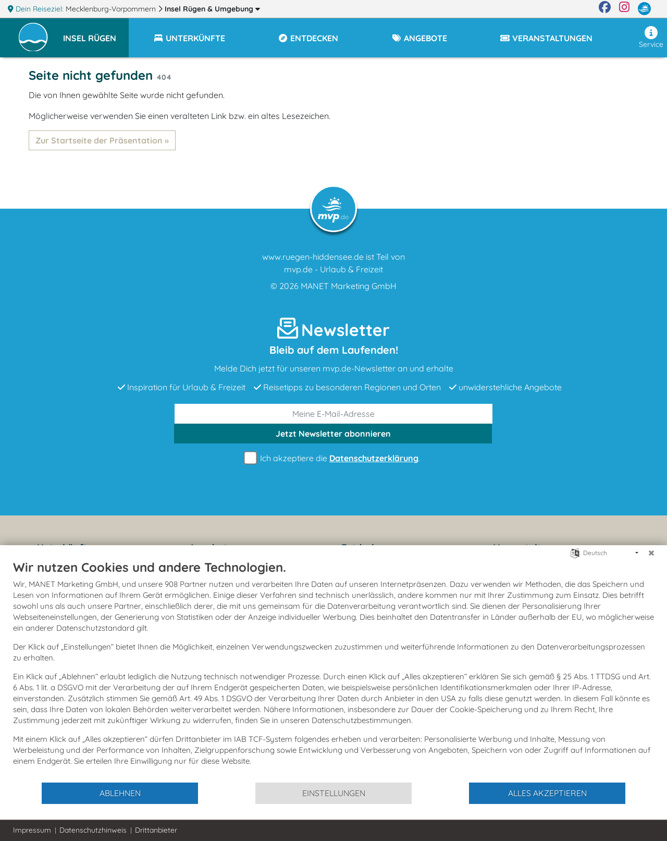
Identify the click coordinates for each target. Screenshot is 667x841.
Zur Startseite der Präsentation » (102, 140)
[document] (333, 670)
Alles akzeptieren (547, 793)
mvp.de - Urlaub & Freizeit (333, 269)
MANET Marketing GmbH (349, 286)
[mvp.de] (644, 9)
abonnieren (333, 433)
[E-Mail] (333, 414)
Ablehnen (120, 793)
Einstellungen (333, 793)
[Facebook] (605, 9)
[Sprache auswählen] (575, 552)
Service (651, 37)
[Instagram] (624, 9)
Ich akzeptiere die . (333, 458)
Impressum (32, 830)
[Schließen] (651, 553)
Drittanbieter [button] (156, 830)
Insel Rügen (212, 9)
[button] (96, 33)
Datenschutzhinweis (93, 830)
